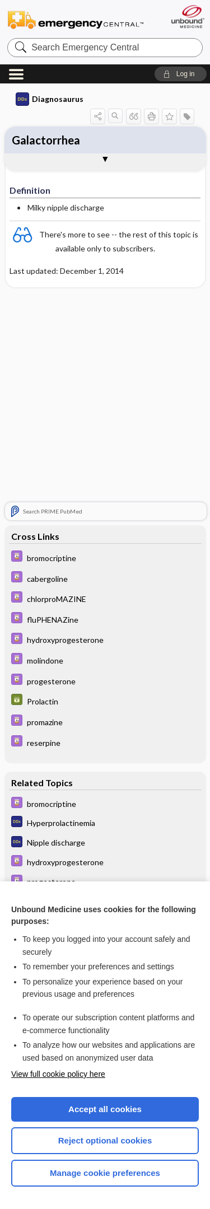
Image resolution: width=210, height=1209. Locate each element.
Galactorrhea (46, 140)
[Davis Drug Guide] (105, 559)
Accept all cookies (105, 1109)
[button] (181, 74)
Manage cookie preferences (105, 1173)
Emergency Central (75, 19)
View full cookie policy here (58, 1074)
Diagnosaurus (49, 99)
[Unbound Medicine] (187, 16)
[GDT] (105, 702)
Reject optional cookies (105, 1140)
